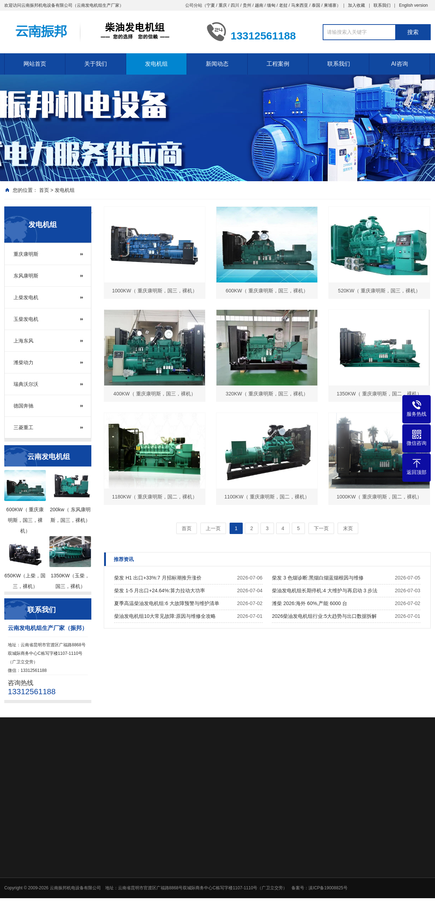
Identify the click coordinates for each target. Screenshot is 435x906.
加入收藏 (356, 5)
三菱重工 (23, 427)
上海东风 (23, 341)
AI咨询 (399, 64)
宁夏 (210, 5)
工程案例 (278, 64)
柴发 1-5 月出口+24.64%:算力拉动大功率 (159, 590)
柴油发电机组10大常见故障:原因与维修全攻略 (164, 616)
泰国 (316, 5)
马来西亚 (299, 5)
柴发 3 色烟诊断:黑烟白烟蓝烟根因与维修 (317, 578)
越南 (259, 5)
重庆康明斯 (26, 254)
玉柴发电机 (26, 319)
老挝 (283, 5)
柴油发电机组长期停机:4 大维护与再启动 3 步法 (324, 590)
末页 (348, 528)
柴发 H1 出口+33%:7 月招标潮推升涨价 (157, 578)
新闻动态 (217, 64)
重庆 (223, 5)
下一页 (321, 528)
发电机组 (156, 64)
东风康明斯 (26, 276)
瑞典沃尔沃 (26, 384)
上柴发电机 (26, 297)
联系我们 (382, 5)
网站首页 (34, 64)
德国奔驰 (23, 406)
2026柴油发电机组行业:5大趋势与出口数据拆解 (324, 616)
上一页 (213, 528)
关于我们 (95, 64)
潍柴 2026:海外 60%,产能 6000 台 (309, 603)
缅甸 (271, 5)
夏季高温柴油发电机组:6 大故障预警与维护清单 (166, 603)
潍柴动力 (23, 362)
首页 (44, 190)
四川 (235, 5)
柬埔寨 (330, 5)
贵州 (247, 5)
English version (413, 5)
